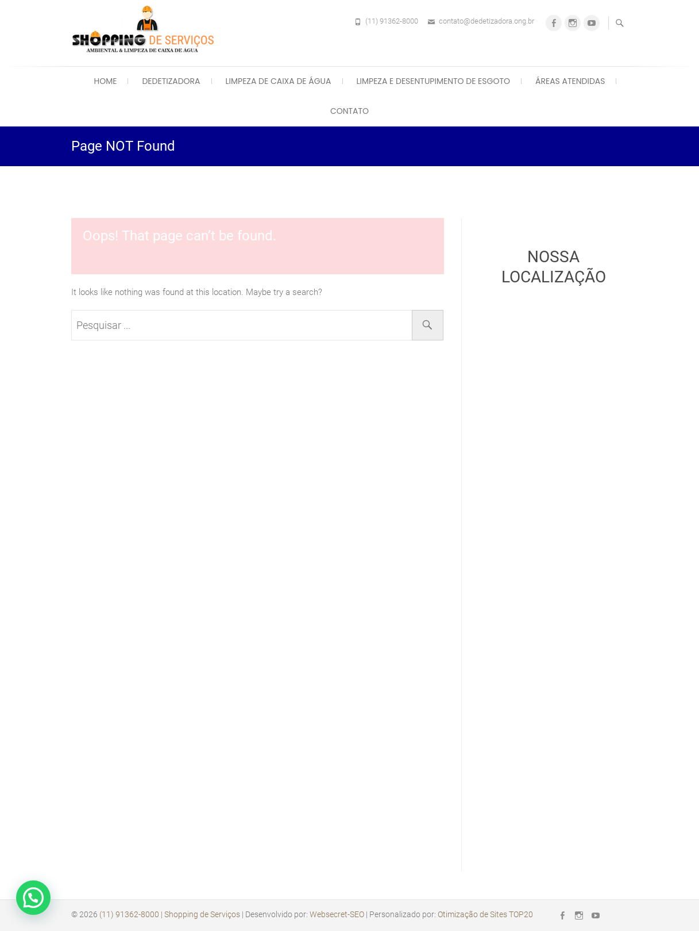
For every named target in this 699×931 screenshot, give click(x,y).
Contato (349, 111)
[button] (33, 897)
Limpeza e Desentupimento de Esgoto (433, 81)
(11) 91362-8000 (391, 21)
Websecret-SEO (337, 914)
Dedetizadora (171, 81)
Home (105, 81)
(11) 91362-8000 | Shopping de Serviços (169, 914)
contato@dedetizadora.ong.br (486, 21)
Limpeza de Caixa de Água (278, 81)
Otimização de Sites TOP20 (485, 914)
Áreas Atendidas (570, 81)
